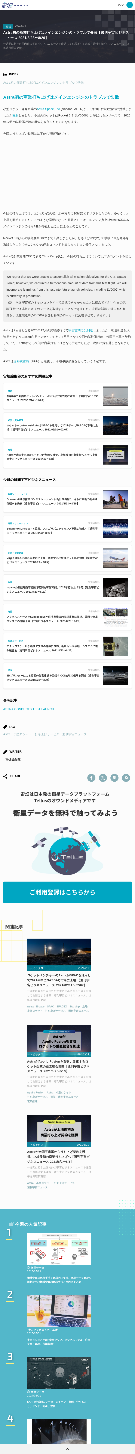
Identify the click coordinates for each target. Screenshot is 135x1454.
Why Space (105, 1384)
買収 (95, 1011)
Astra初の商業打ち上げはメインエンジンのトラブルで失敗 (43, 82)
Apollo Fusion (78, 1007)
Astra (6, 734)
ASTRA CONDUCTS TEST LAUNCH (28, 709)
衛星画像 (87, 1392)
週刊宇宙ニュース (74, 734)
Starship (53, 1011)
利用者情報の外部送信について (90, 1437)
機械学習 (29, 1400)
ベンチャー (66, 1392)
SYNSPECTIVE (80, 1400)
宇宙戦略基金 (33, 1408)
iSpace (19, 1011)
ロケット (105, 1400)
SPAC (29, 1011)
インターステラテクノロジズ (90, 1408)
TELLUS (60, 1384)
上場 (8, 1016)
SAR (58, 1400)
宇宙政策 (56, 1408)
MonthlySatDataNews (34, 1392)
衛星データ (81, 1384)
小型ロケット (22, 734)
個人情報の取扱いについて (54, 1437)
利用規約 (32, 1437)
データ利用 (109, 1392)
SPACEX (41, 1011)
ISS (45, 1400)
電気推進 (75, 1015)
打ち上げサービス (47, 734)
